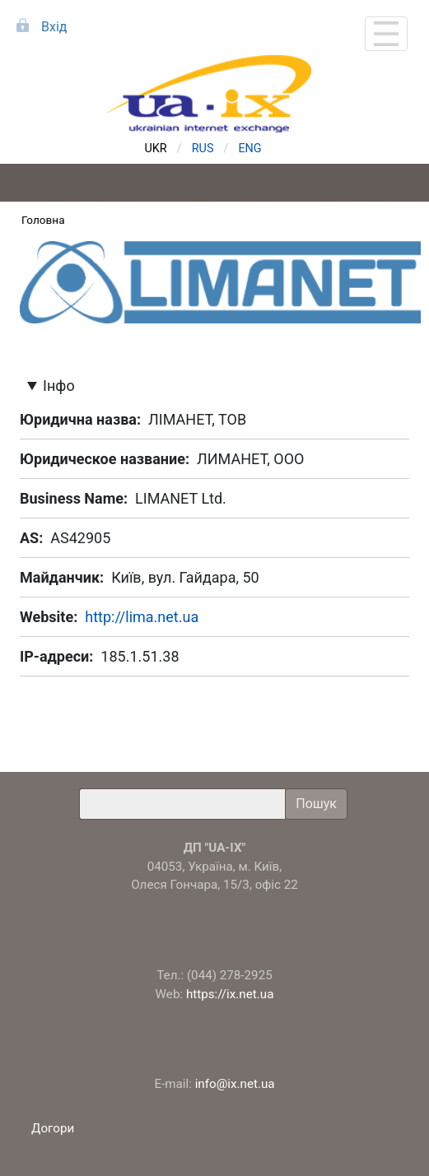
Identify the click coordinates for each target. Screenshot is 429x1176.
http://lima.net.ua (141, 616)
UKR (156, 149)
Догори (54, 1128)
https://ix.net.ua (230, 994)
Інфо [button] (59, 385)
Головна (43, 219)
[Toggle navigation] (386, 33)
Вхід (54, 27)
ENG (249, 149)
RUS (203, 149)
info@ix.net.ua (235, 1083)
